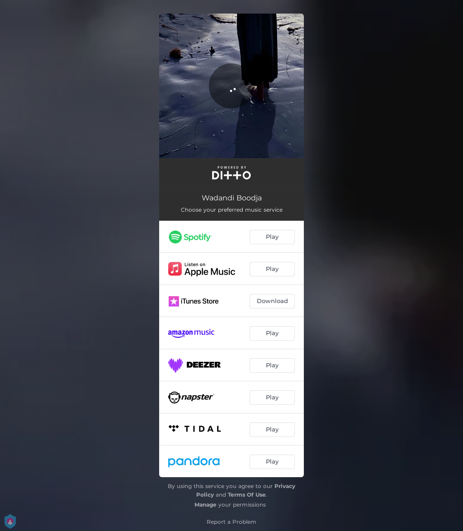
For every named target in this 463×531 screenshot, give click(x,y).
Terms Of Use (247, 494)
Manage (205, 504)
